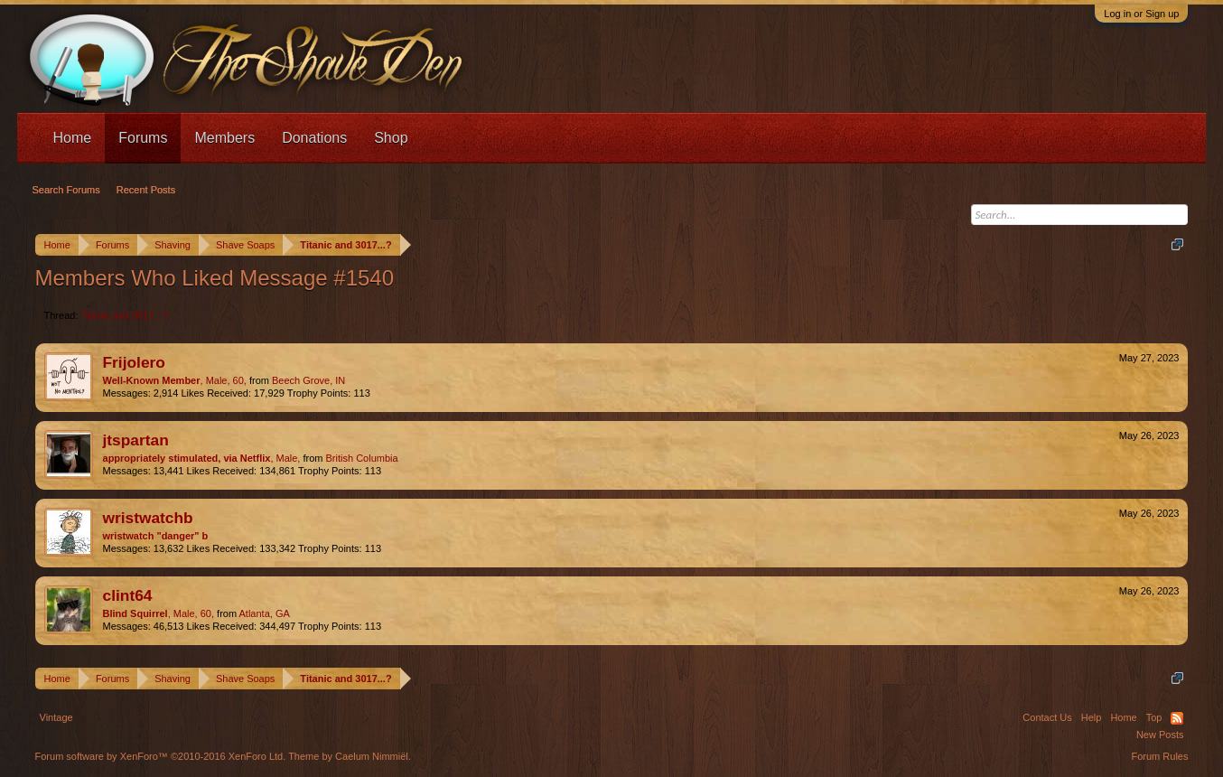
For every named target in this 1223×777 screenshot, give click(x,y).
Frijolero (134, 362)
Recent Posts (146, 189)
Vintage (56, 717)
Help (1091, 717)
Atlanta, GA (264, 613)
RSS (1177, 718)
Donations (314, 137)
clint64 (128, 595)
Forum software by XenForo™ (160, 756)
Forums (142, 137)
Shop (390, 137)
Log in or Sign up (1141, 13)
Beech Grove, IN (308, 380)
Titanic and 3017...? (124, 315)
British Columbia (362, 458)
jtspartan (136, 440)
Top (1154, 717)
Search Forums (66, 189)
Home (72, 137)
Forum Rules (1160, 756)
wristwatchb (148, 518)
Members (224, 137)
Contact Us (1046, 717)
